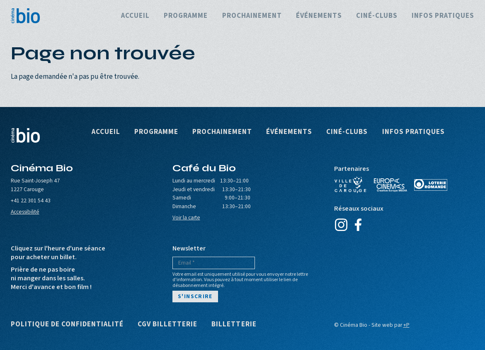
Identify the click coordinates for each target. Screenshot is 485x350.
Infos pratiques (443, 16)
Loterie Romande (430, 185)
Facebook (358, 225)
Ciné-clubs (377, 16)
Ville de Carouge (350, 185)
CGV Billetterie (167, 324)
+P (406, 325)
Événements (319, 16)
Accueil (135, 16)
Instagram (341, 225)
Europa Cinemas (390, 185)
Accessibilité (25, 212)
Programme (186, 16)
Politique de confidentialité (67, 324)
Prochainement (252, 16)
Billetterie (233, 324)
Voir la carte (186, 217)
